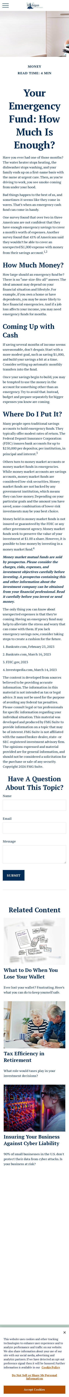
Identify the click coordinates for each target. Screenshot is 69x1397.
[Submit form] (13, 875)
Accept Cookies (34, 1390)
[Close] (65, 1334)
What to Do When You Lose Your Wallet (31, 973)
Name (7, 796)
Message (9, 841)
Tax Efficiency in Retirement (24, 1056)
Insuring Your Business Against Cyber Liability (32, 1140)
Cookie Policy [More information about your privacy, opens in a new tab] (51, 1368)
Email (7, 818)
